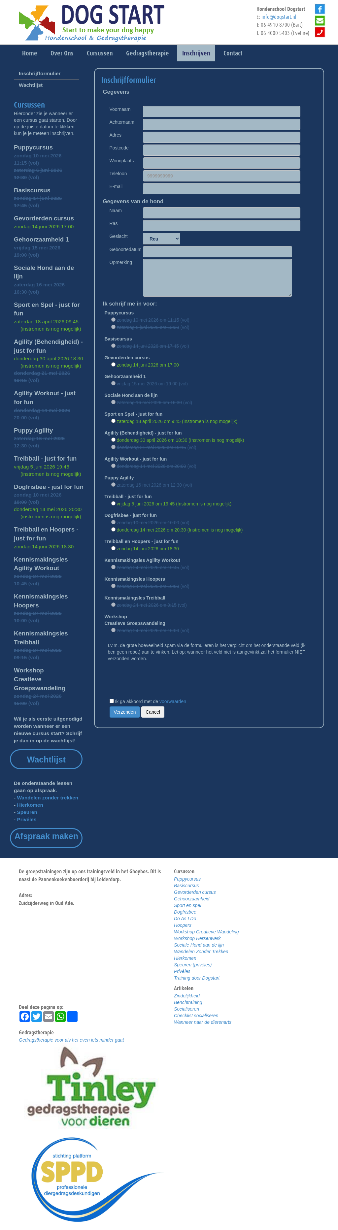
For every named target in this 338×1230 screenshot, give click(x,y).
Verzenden (125, 712)
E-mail (116, 186)
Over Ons (62, 53)
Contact (232, 53)
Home (29, 53)
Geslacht (119, 236)
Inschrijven (196, 53)
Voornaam (120, 109)
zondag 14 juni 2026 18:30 (44, 546)
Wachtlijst (31, 85)
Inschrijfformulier (40, 73)
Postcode (119, 147)
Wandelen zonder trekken (47, 797)
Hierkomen (30, 805)
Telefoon (118, 173)
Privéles (26, 819)
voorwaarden (172, 701)
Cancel (153, 712)
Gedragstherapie (147, 53)
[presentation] (158, 678)
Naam (116, 210)
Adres (116, 135)
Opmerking (121, 262)
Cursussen (100, 53)
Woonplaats (122, 160)
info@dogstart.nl (278, 16)
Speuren (27, 812)
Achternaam (122, 122)
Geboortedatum (123, 249)
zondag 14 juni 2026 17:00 (44, 226)
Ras (114, 223)
